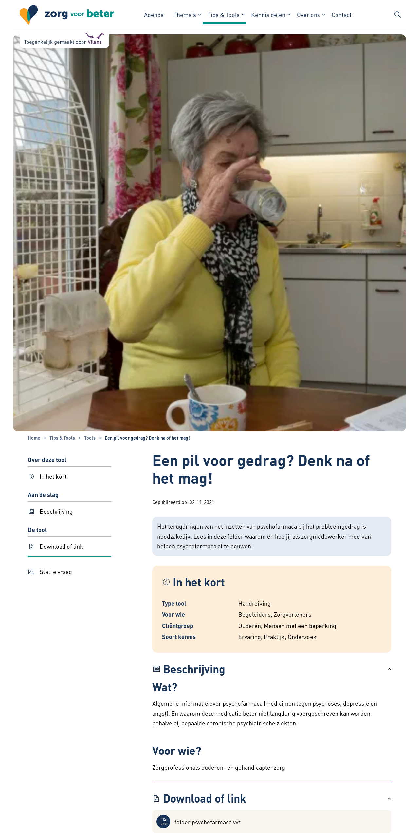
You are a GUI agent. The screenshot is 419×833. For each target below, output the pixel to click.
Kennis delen (268, 14)
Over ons (308, 14)
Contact (342, 14)
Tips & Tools (224, 14)
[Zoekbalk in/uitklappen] (397, 15)
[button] (271, 669)
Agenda (154, 14)
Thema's (184, 14)
